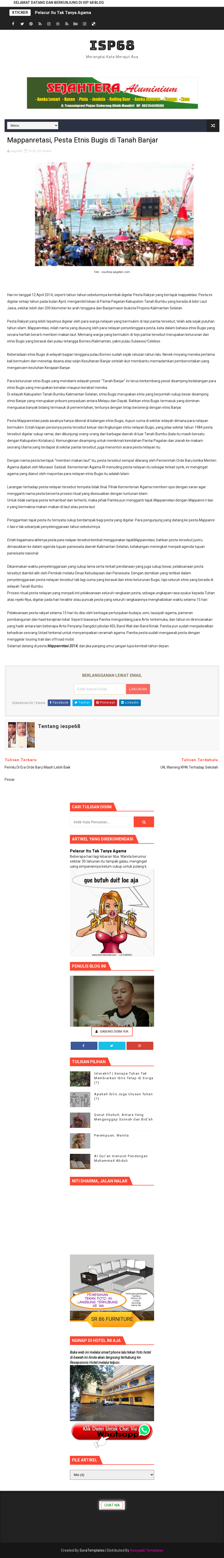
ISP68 (112, 45)
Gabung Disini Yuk (112, 1031)
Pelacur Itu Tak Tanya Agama (63, 12)
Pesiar (47, 151)
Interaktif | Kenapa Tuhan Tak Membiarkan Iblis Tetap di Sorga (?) (124, 1078)
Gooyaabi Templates (146, 1550)
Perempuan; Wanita (111, 1135)
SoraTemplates (92, 1550)
